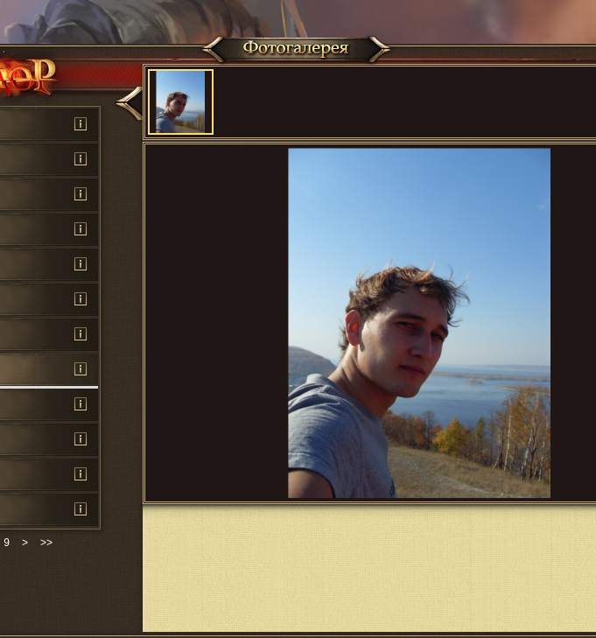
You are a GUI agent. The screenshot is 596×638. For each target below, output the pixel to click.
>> (46, 542)
